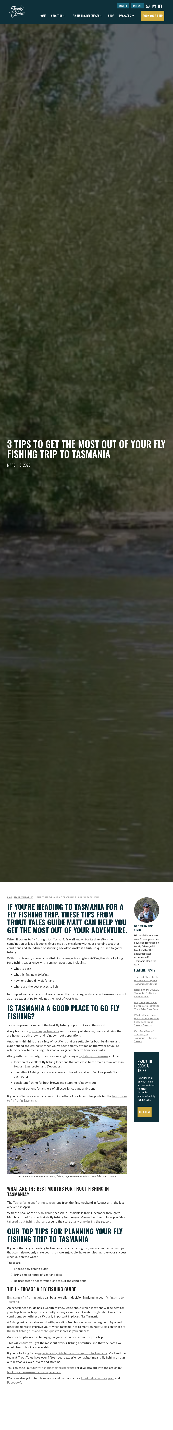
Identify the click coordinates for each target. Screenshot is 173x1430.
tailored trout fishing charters (27, 1221)
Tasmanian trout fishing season (34, 1202)
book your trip (153, 16)
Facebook (13, 1382)
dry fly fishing (45, 1213)
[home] (17, 10)
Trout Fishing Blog (23, 897)
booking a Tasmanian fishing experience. (34, 1372)
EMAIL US (123, 6)
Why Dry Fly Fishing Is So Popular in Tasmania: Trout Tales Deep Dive (146, 1006)
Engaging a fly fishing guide (25, 1297)
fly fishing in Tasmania (44, 1031)
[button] (58, 16)
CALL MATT (137, 6)
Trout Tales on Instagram (97, 1378)
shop (111, 16)
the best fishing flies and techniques (31, 1331)
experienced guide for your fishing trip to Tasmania (72, 1353)
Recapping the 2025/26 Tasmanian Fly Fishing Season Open (146, 993)
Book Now (144, 1112)
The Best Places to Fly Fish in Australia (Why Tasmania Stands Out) (146, 980)
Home (43, 16)
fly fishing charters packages (57, 1368)
